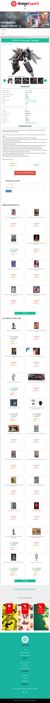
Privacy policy (25, 665)
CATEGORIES (3, 29)
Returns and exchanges (25, 655)
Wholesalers (25, 681)
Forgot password (25, 675)
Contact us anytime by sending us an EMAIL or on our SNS (25, 688)
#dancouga (33, 123)
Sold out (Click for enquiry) (25, 173)
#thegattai (27, 123)
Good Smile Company (30, 100)
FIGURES (4, 44)
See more (25, 313)
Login (25, 678)
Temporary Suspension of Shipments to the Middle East (13, 37)
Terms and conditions (25, 662)
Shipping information (25, 652)
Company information (25, 668)
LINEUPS (3, 33)
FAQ (25, 649)
